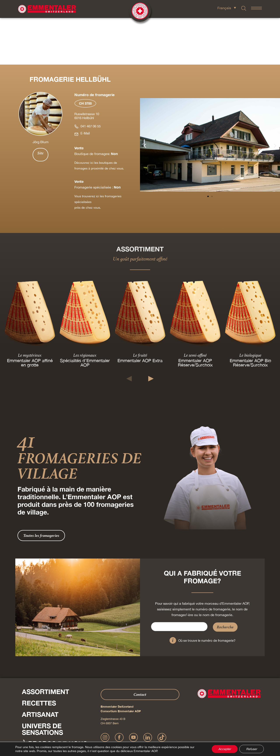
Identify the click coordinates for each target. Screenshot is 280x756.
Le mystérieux (30, 308)
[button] (145, 99)
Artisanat (40, 668)
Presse (27, 718)
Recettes (39, 656)
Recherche (225, 580)
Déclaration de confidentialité (141, 732)
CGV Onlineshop (170, 732)
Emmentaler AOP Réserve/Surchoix (195, 316)
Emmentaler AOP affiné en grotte (30, 316)
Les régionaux (84, 308)
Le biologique (250, 308)
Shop (31, 708)
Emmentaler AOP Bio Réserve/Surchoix (250, 316)
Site (40, 106)
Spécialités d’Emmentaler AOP (85, 316)
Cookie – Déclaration (193, 732)
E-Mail (85, 86)
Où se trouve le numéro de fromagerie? (206, 594)
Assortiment (45, 645)
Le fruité (140, 308)
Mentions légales (113, 732)
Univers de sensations (42, 682)
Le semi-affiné (195, 308)
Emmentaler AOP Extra (140, 313)
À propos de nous (54, 697)
